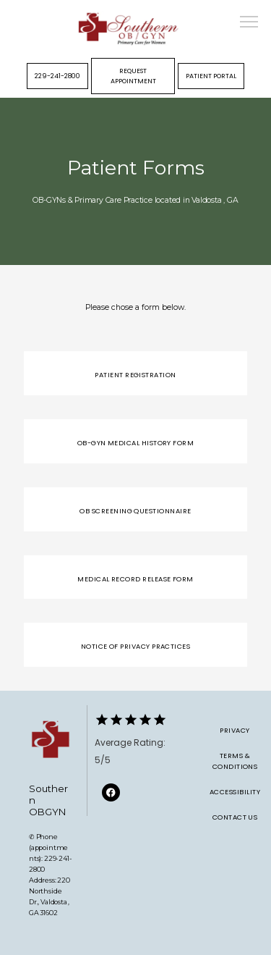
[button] (249, 23)
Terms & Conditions (235, 761)
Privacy (234, 730)
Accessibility (235, 791)
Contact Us (235, 817)
